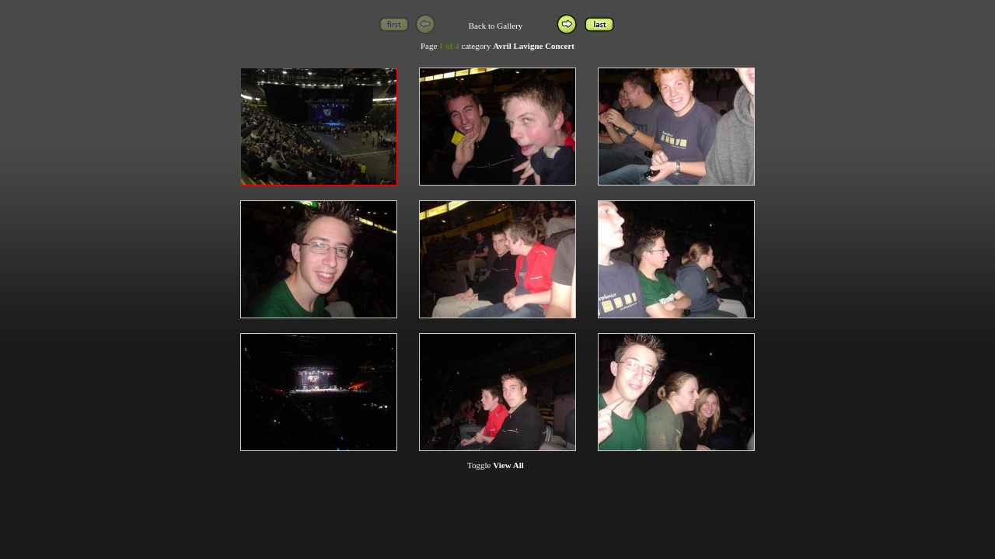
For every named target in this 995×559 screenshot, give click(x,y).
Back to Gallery (496, 25)
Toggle (495, 465)
